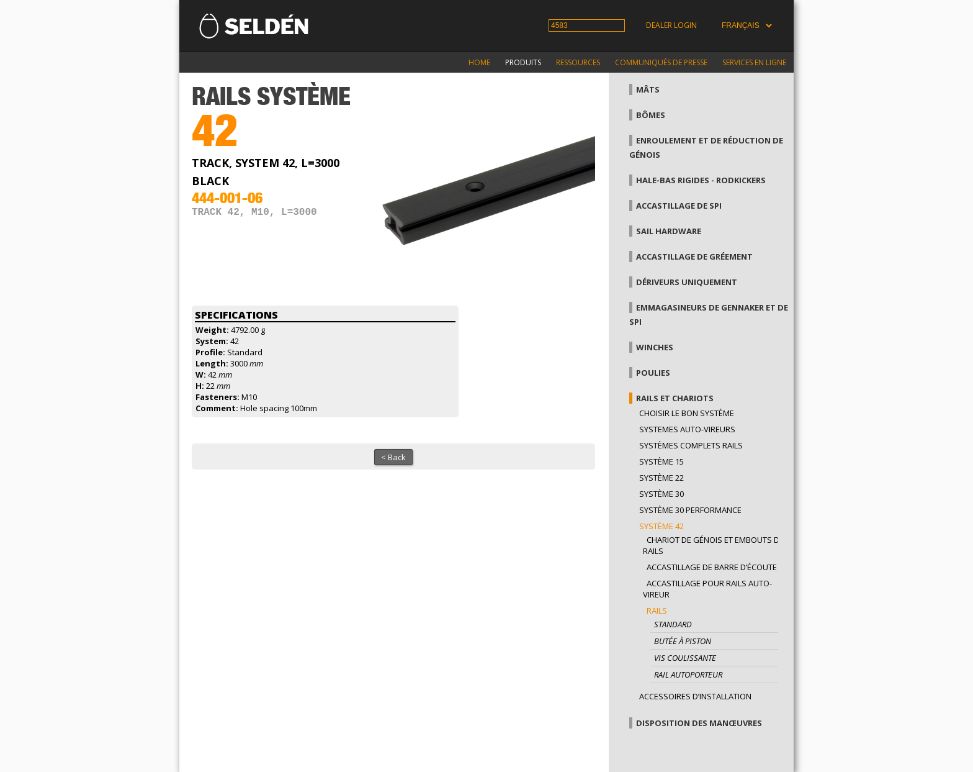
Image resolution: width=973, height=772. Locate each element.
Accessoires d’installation (695, 696)
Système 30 (661, 493)
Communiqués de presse (661, 62)
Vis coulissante (685, 657)
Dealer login (671, 25)
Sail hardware (668, 231)
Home (479, 62)
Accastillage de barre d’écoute (712, 567)
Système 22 (661, 477)
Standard (673, 624)
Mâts (648, 89)
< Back (393, 457)
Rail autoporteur (688, 674)
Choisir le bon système (686, 413)
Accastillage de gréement (694, 256)
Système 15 (661, 461)
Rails (657, 610)
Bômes (650, 114)
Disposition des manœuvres (699, 723)
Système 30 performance (690, 509)
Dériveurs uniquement (686, 282)
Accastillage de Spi (679, 205)
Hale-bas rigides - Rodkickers (701, 180)
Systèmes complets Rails (691, 445)
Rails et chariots (675, 398)
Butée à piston (682, 641)
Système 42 (661, 526)
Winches (654, 347)
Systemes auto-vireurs (687, 429)
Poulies (653, 372)
